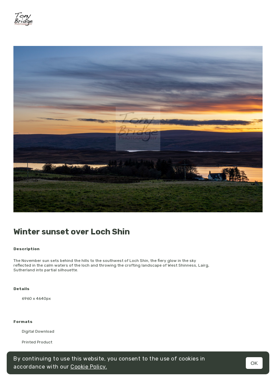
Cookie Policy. (88, 367)
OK (254, 363)
